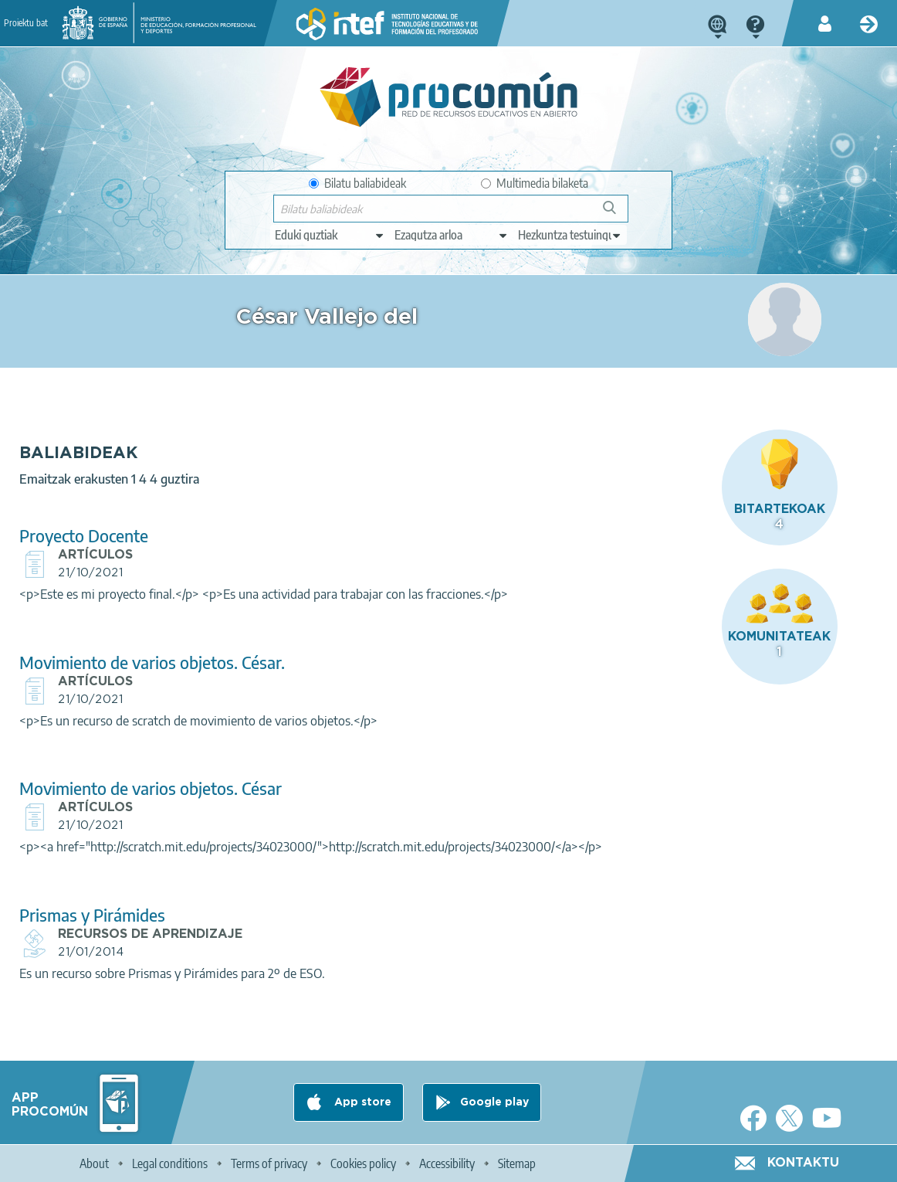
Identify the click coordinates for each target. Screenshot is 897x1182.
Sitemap (517, 1163)
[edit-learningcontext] (570, 235)
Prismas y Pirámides (317, 929)
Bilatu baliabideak (357, 183)
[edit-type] (330, 235)
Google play (494, 1102)
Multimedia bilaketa (534, 183)
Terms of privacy (269, 1163)
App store (361, 1102)
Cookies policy (363, 1163)
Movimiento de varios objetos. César (375, 767)
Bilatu (616, 213)
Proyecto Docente (308, 497)
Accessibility (447, 1163)
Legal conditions (170, 1163)
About (94, 1163)
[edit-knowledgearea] (451, 235)
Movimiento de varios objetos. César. (376, 641)
